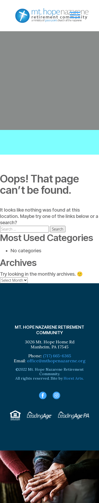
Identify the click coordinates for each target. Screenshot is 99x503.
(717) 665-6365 (57, 355)
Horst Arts (73, 378)
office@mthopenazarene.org (56, 360)
